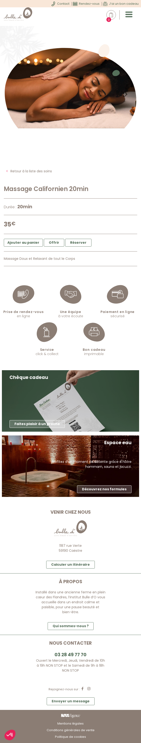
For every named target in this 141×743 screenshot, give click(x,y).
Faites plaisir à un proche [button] (37, 423)
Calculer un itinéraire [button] (70, 564)
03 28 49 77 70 (70, 655)
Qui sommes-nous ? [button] (71, 626)
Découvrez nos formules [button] (104, 489)
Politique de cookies (70, 737)
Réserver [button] (78, 242)
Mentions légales (70, 723)
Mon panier (113, 15)
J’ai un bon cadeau (124, 4)
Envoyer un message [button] (71, 701)
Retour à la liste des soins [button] (31, 171)
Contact (63, 4)
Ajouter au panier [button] (23, 242)
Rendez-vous (89, 4)
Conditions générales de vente (71, 730)
